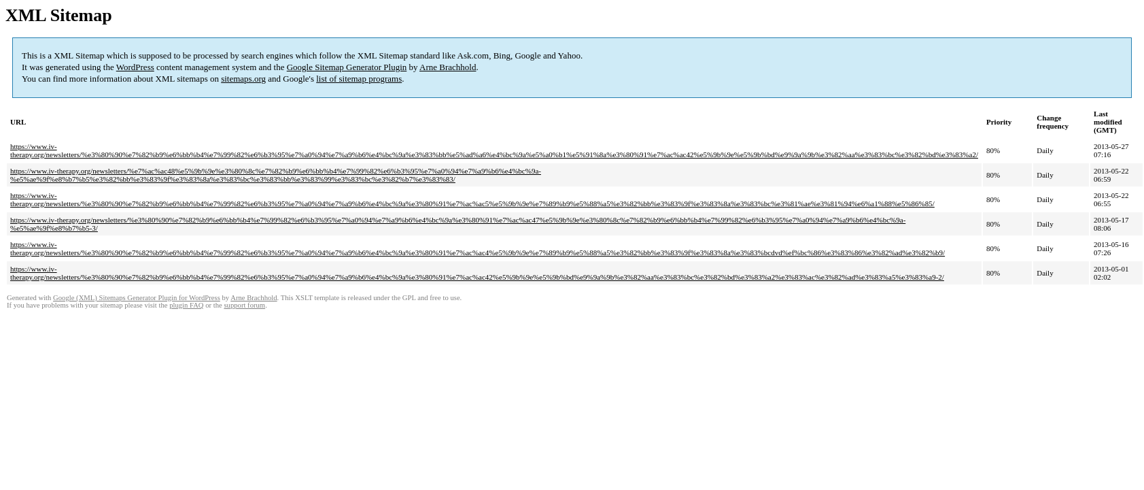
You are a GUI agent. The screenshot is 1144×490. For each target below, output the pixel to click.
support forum (244, 305)
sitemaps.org (243, 79)
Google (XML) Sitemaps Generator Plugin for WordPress (136, 297)
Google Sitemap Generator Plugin (347, 67)
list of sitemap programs (359, 79)
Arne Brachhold (447, 67)
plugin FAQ (186, 305)
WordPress (135, 67)
